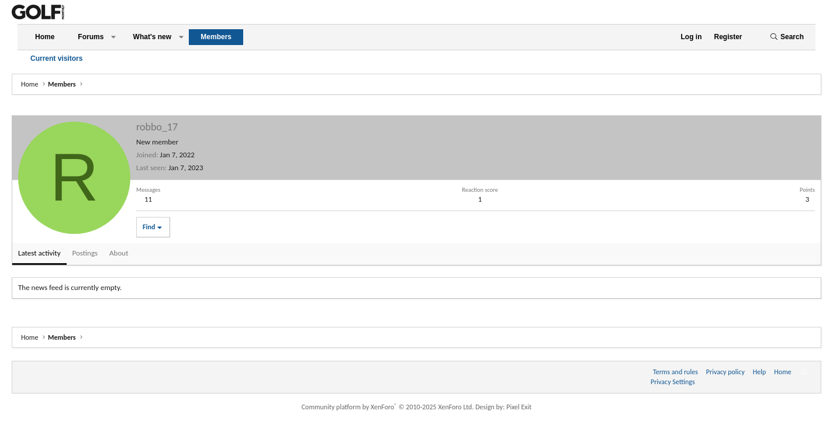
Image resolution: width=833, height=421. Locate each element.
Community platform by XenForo (388, 407)
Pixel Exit (518, 407)
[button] (113, 37)
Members (216, 37)
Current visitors (56, 58)
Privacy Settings (673, 382)
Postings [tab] (85, 253)
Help (759, 372)
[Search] (787, 37)
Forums (90, 37)
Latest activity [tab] (39, 253)
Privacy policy (725, 372)
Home (44, 37)
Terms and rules (675, 372)
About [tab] (118, 253)
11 (148, 199)
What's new (152, 37)
